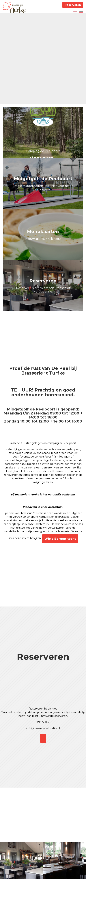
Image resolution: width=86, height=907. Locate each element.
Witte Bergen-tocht (60, 538)
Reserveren (73, 5)
